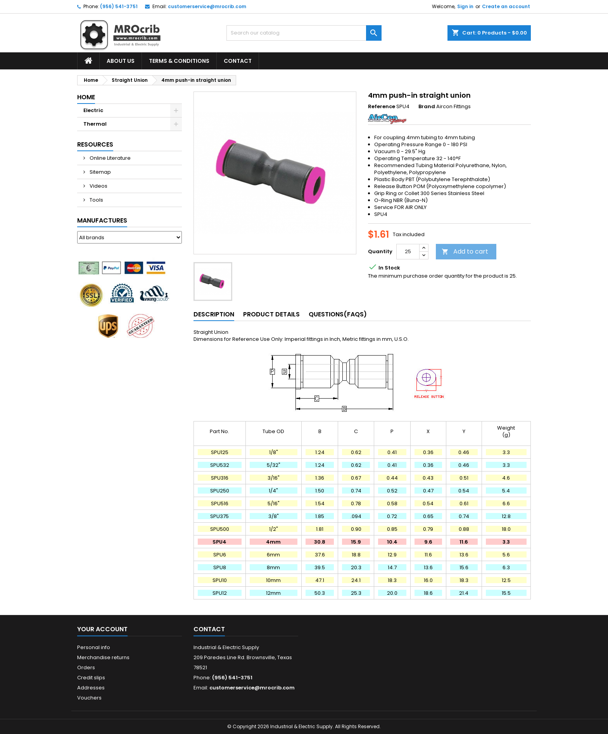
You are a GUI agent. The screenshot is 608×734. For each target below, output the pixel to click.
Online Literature (109, 158)
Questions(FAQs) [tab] (338, 314)
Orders (86, 667)
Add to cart (465, 251)
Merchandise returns (103, 657)
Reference (381, 106)
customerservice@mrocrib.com (207, 6)
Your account (102, 629)
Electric (93, 110)
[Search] (304, 33)
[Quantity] (408, 251)
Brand (426, 106)
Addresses (91, 687)
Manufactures (102, 220)
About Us (121, 61)
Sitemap (99, 172)
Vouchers (89, 697)
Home (86, 97)
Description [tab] (213, 314)
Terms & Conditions (179, 61)
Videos (97, 186)
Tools (95, 200)
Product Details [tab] (271, 314)
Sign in (465, 6)
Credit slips (91, 677)
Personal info (93, 647)
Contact (238, 61)
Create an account (506, 6)
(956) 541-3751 (119, 6)
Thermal (95, 124)
